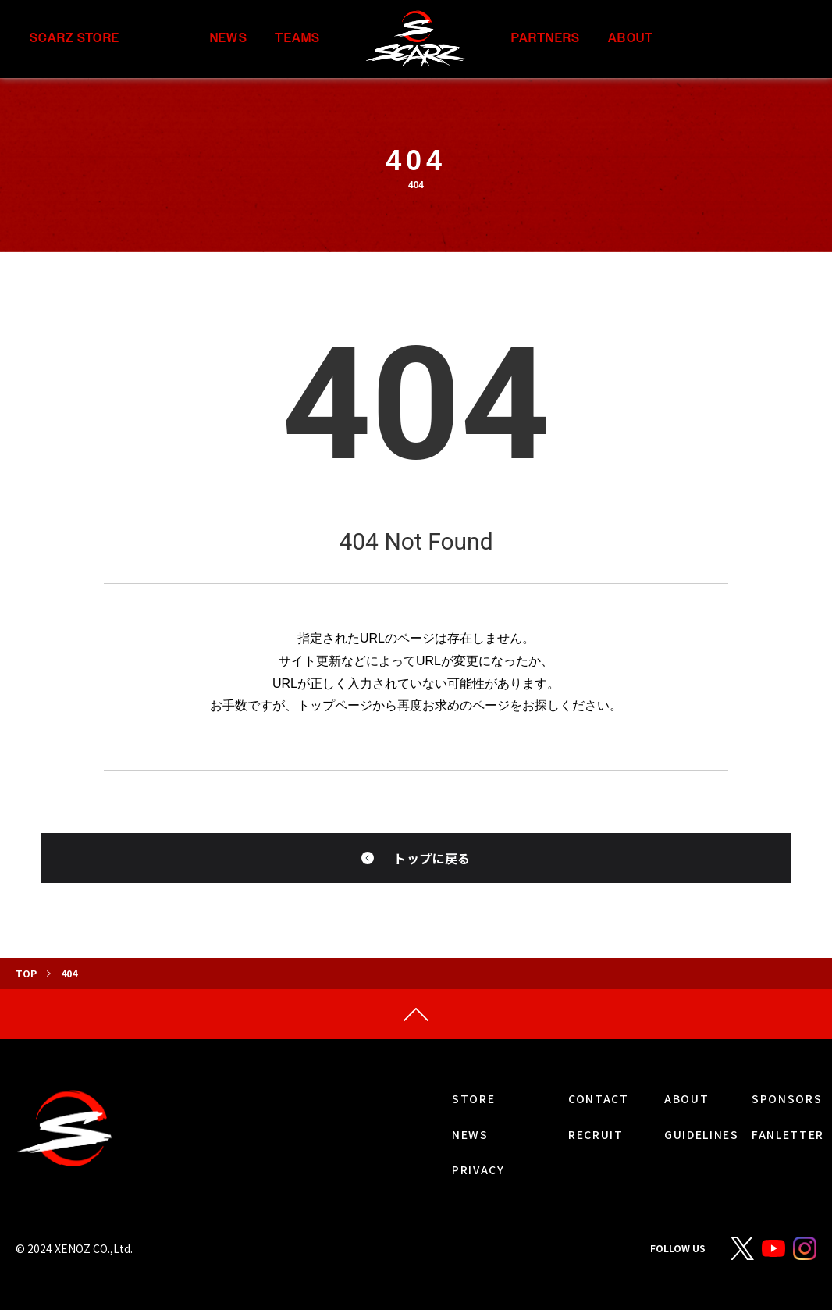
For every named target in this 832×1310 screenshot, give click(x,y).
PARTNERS (545, 38)
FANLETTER (788, 1134)
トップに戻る (431, 858)
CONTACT (598, 1098)
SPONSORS (787, 1098)
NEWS (228, 38)
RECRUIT (596, 1134)
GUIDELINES (701, 1134)
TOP (26, 973)
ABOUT (630, 38)
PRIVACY (478, 1169)
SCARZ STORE (74, 38)
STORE (473, 1098)
